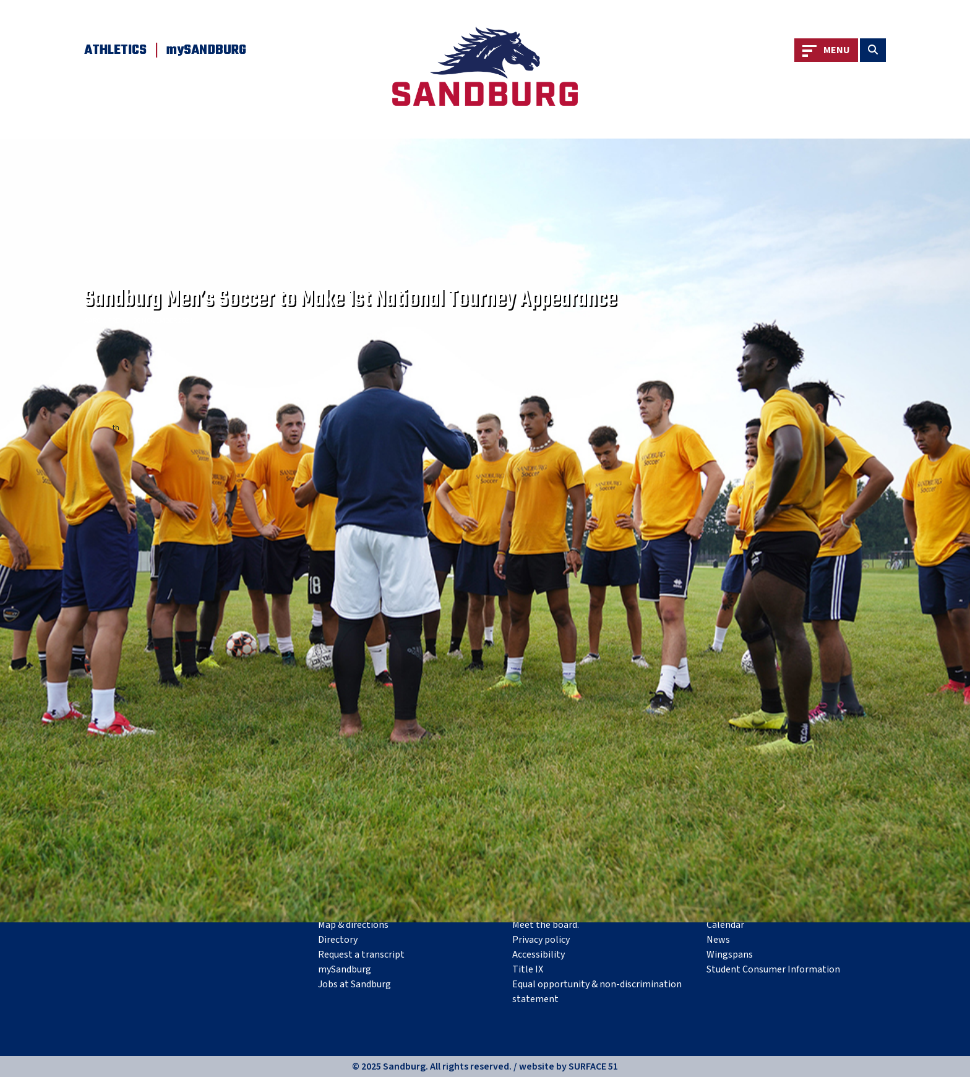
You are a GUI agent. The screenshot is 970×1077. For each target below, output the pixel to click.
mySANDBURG (206, 50)
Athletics (115, 50)
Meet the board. (545, 925)
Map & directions (353, 925)
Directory (338, 939)
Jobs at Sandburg (354, 984)
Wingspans (729, 954)
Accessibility (538, 954)
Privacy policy (541, 939)
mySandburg (344, 969)
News (718, 939)
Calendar (725, 925)
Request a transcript (361, 954)
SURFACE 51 (593, 1066)
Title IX (527, 969)
